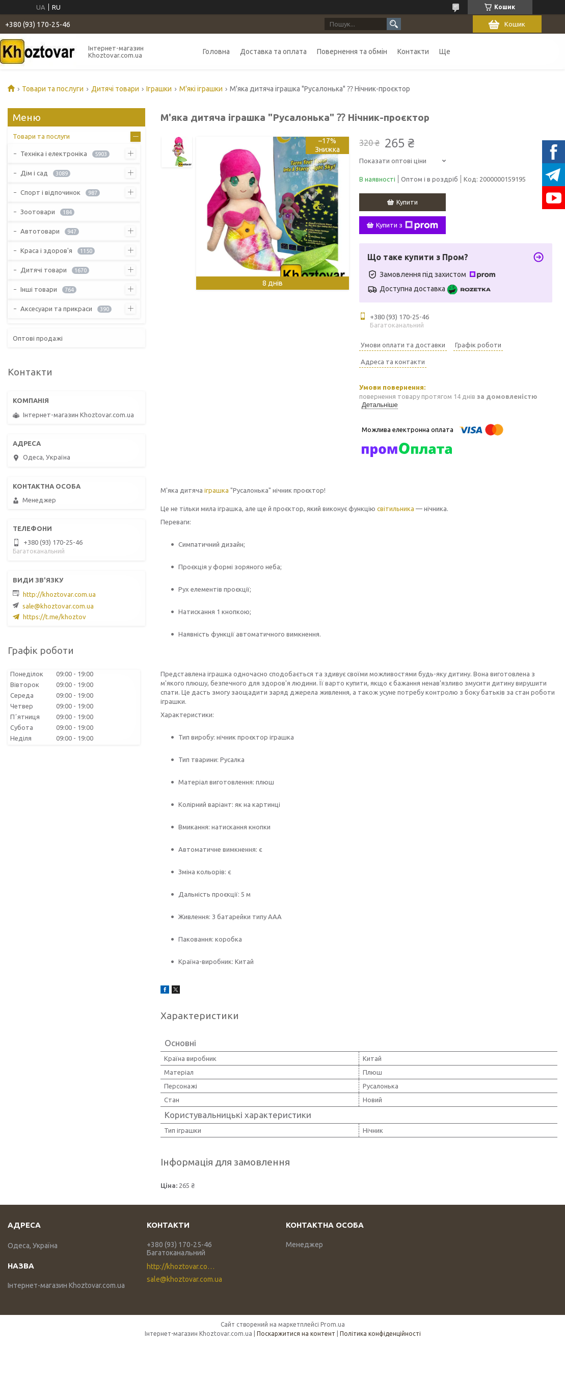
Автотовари (40, 231)
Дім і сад (34, 172)
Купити (407, 202)
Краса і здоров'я (46, 250)
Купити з (407, 225)
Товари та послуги (53, 89)
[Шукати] (394, 24)
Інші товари (38, 289)
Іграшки (159, 89)
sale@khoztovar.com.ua (58, 606)
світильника (395, 508)
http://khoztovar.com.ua (59, 594)
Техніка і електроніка (53, 153)
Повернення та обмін (352, 51)
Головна (216, 51)
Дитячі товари (115, 89)
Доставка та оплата (273, 51)
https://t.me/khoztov (54, 616)
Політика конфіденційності (380, 1333)
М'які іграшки (201, 89)
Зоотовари (37, 211)
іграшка (216, 490)
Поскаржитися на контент (296, 1333)
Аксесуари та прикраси (56, 308)
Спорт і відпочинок (50, 192)
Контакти (413, 51)
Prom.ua (332, 1324)
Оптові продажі (38, 338)
